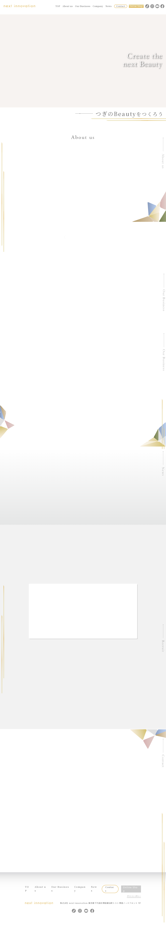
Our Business (82, 6)
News (109, 6)
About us (68, 6)
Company (98, 6)
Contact (120, 6)
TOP (57, 6)
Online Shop (136, 6)
